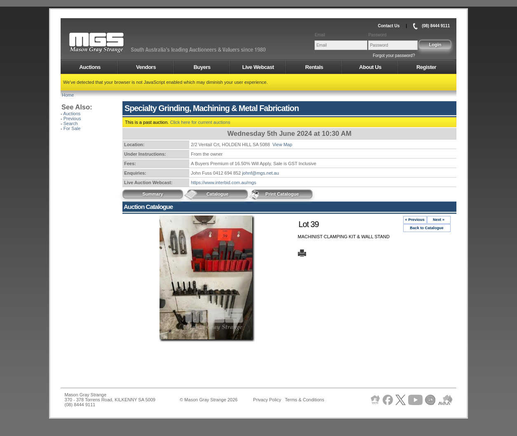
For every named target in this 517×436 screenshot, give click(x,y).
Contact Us (389, 26)
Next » (438, 220)
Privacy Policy (267, 399)
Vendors (146, 67)
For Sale (72, 128)
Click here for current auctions (200, 122)
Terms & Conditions (304, 399)
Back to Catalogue (427, 228)
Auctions (90, 67)
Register (426, 67)
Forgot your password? (394, 55)
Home (68, 94)
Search (70, 123)
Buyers (201, 67)
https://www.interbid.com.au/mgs (223, 182)
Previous (72, 118)
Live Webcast (258, 67)
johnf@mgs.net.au (260, 173)
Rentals (314, 67)
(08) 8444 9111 (436, 26)
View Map (282, 144)
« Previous (414, 220)
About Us (370, 67)
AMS (116, 43)
